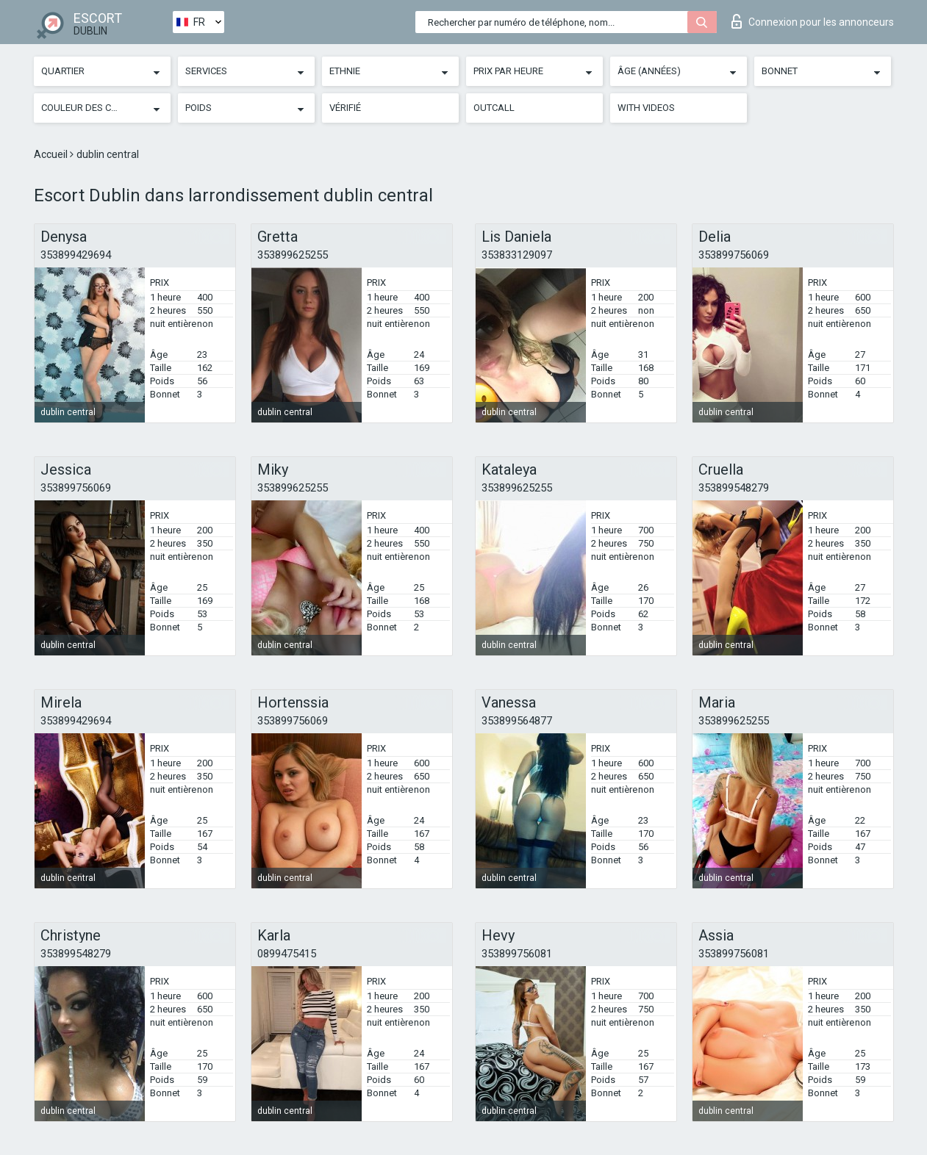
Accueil (52, 154)
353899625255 (292, 255)
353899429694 (75, 255)
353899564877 (517, 720)
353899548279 (733, 487)
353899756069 (733, 255)
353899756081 (517, 953)
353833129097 (517, 255)
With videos (646, 107)
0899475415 (286, 953)
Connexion (812, 21)
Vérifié (345, 107)
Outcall (494, 107)
